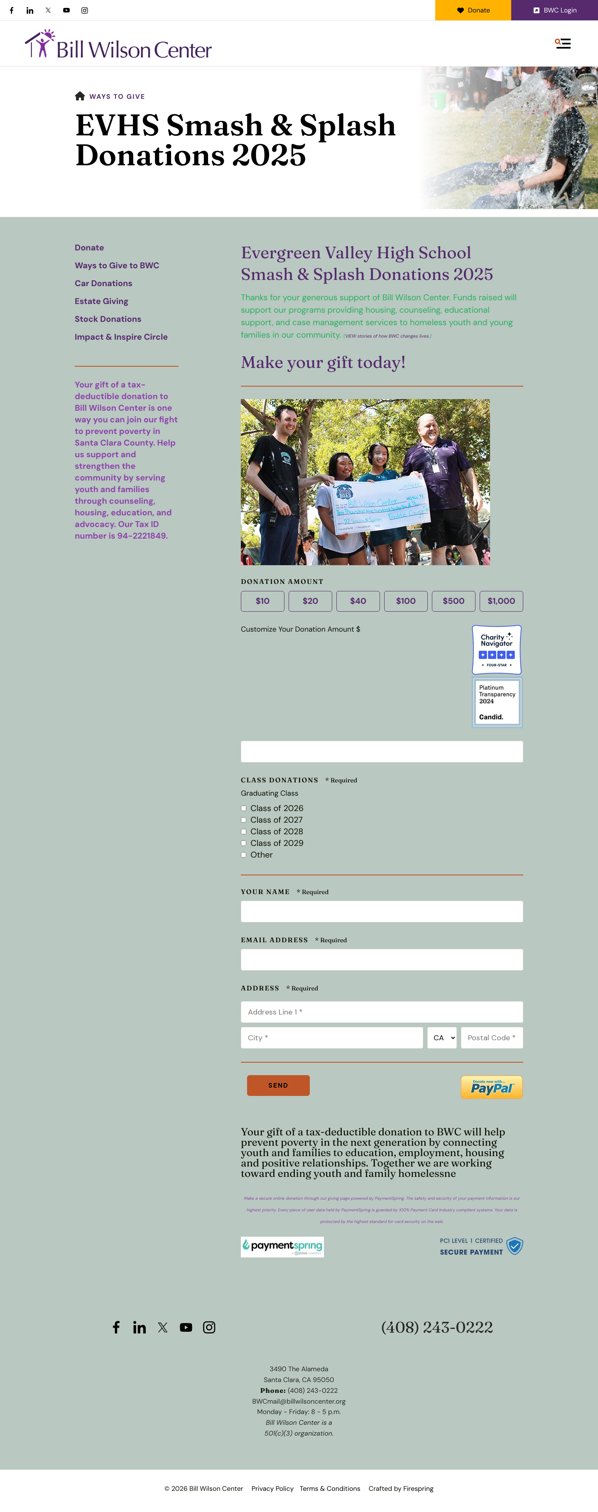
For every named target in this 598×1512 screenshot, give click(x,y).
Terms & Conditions (330, 1488)
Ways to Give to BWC (117, 265)
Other (257, 855)
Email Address (276, 940)
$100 (405, 601)
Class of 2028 (272, 831)
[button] (562, 43)
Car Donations (103, 283)
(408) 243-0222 (437, 1327)
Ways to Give (117, 96)
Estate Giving (102, 301)
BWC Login (554, 10)
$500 (452, 601)
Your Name (266, 892)
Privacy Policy (273, 1488)
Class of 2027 (272, 820)
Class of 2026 (272, 808)
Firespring (418, 1488)
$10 (261, 601)
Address (261, 988)
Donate (473, 10)
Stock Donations (108, 319)
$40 (357, 601)
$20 (309, 601)
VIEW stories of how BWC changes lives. (387, 336)
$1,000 (500, 601)
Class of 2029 (272, 843)
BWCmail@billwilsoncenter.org (299, 1401)
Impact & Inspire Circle (121, 337)
